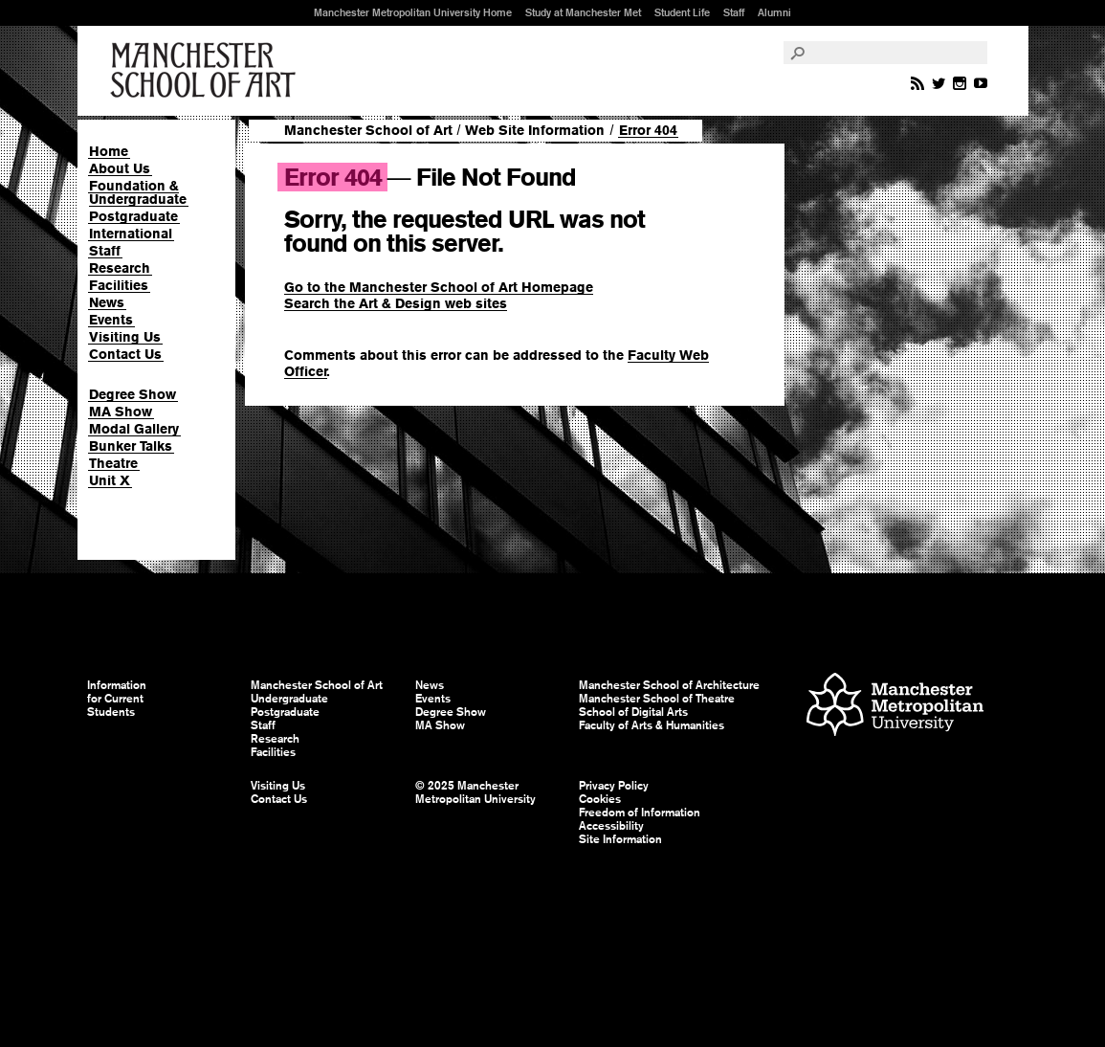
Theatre (113, 463)
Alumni (774, 12)
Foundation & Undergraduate (138, 192)
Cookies (600, 799)
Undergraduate (289, 698)
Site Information (620, 839)
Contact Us (125, 354)
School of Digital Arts (633, 712)
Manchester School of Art (207, 71)
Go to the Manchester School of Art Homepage (438, 287)
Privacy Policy (614, 785)
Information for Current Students (116, 699)
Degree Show (132, 394)
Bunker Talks (130, 446)
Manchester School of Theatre (657, 698)
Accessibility (611, 826)
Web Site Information (535, 130)
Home (108, 151)
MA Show (120, 411)
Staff (733, 12)
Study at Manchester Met (583, 12)
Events (111, 319)
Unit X (109, 480)
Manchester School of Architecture (669, 685)
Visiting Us (125, 337)
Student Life (682, 12)
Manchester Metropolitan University (895, 707)
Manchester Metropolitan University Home (413, 12)
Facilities (118, 285)
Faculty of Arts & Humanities (651, 725)
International (130, 233)
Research (119, 268)
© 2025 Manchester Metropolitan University (475, 792)
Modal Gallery (134, 428)
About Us (119, 168)
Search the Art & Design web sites (395, 303)
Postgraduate (133, 216)
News (106, 302)
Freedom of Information (639, 812)
